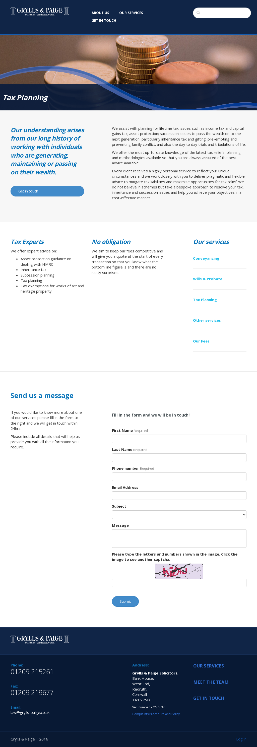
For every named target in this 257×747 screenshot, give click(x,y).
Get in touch (28, 191)
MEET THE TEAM (211, 682)
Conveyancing (206, 258)
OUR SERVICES (131, 13)
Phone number (133, 468)
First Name (130, 430)
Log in (241, 738)
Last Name (129, 449)
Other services (207, 320)
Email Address (125, 487)
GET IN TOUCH (104, 20)
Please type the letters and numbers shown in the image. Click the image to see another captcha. (174, 557)
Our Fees (201, 341)
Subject (119, 506)
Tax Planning (205, 299)
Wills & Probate (207, 278)
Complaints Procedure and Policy (156, 714)
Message (120, 525)
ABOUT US (100, 13)
